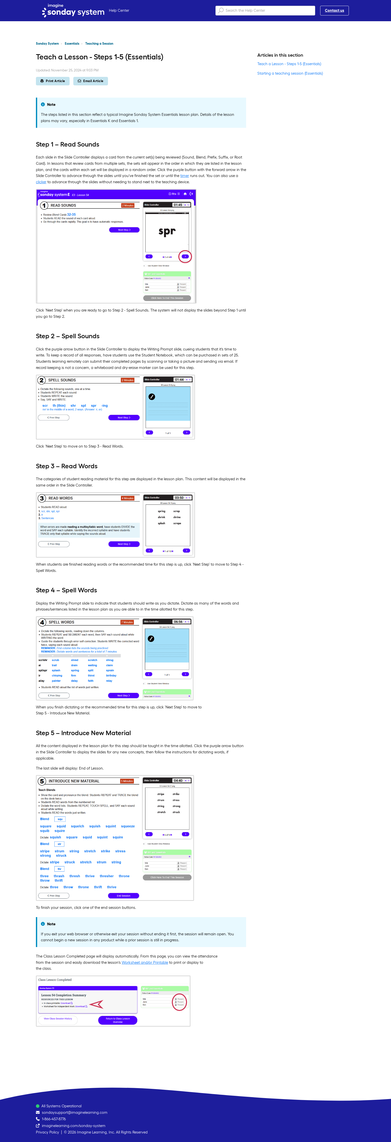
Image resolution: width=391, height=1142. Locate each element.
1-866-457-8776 (54, 1119)
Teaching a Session (99, 43)
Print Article (52, 81)
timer (184, 175)
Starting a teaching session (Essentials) (290, 73)
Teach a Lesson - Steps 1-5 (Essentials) (289, 64)
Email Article (90, 81)
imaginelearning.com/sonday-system (73, 1126)
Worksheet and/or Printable (145, 962)
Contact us (334, 10)
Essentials (72, 43)
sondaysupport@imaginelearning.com (74, 1112)
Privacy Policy (47, 1132)
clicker (41, 182)
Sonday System (47, 43)
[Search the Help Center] (265, 10)
